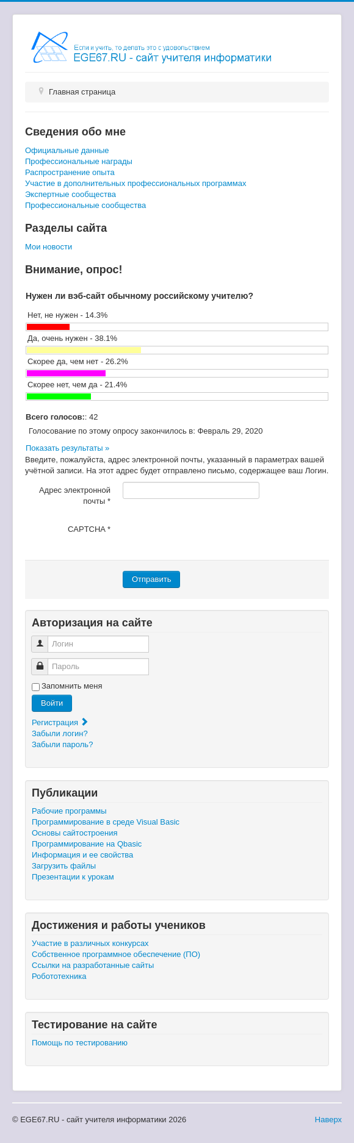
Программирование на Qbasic (87, 843)
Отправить (151, 579)
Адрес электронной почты (74, 496)
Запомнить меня (72, 685)
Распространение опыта (70, 172)
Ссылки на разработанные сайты (93, 965)
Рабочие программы (69, 810)
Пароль (44, 661)
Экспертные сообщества (70, 194)
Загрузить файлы (64, 865)
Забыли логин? (60, 733)
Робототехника (59, 976)
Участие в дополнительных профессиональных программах (135, 183)
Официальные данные (67, 150)
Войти (52, 703)
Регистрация (60, 722)
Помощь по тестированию (80, 1042)
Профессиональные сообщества (85, 205)
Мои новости (48, 246)
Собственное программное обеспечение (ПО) (116, 954)
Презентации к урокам (73, 876)
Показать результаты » (67, 448)
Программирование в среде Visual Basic (105, 821)
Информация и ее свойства (82, 854)
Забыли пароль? (62, 744)
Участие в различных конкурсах (90, 943)
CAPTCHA (89, 529)
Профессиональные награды (78, 161)
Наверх (328, 1119)
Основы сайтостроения (75, 832)
